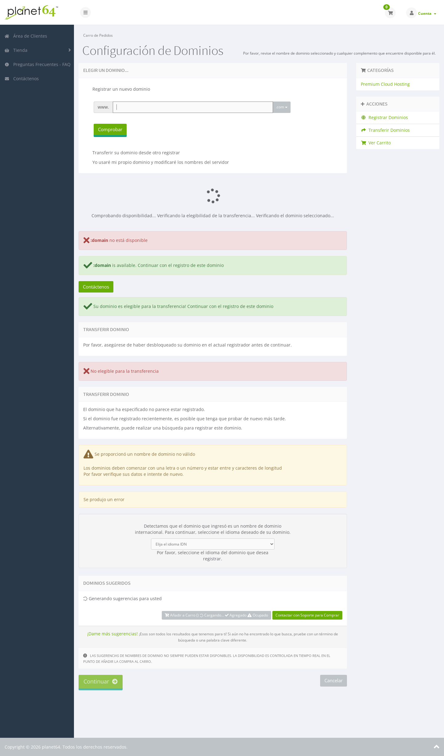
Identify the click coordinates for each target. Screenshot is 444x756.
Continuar (101, 681)
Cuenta (427, 13)
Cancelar (333, 680)
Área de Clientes (25, 36)
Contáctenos (21, 78)
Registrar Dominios (384, 117)
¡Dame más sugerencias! (112, 634)
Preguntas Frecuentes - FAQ (37, 64)
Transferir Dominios (385, 130)
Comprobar (110, 129)
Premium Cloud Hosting (385, 84)
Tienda (15, 50)
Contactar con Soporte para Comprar (307, 615)
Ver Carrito (376, 143)
